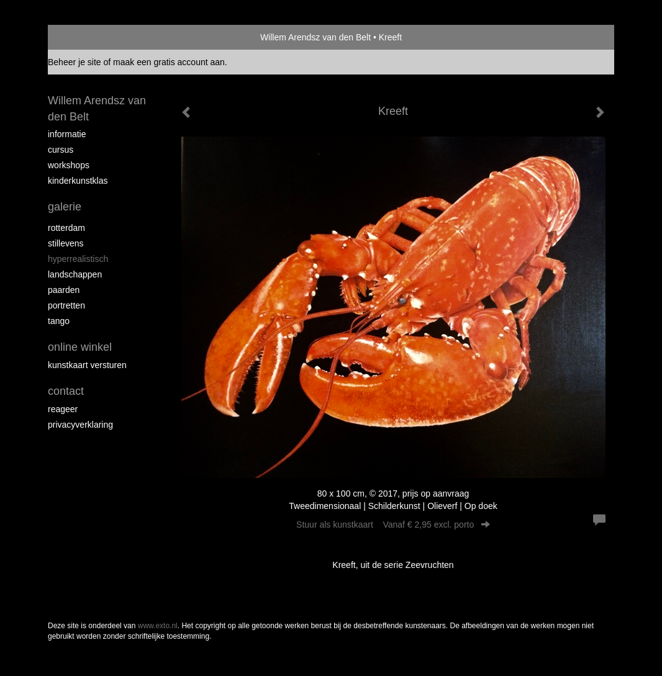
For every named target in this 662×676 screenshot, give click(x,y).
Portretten (66, 305)
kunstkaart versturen (87, 365)
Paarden (63, 290)
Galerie (64, 207)
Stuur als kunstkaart (393, 525)
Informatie (67, 134)
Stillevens (66, 243)
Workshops (68, 165)
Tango (59, 321)
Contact (66, 391)
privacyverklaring (80, 425)
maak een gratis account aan (169, 62)
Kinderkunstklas (78, 181)
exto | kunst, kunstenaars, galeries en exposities (83, 37)
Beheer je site (74, 62)
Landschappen (75, 274)
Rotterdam (66, 228)
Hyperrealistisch (78, 259)
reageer (63, 409)
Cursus (60, 150)
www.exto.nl (158, 625)
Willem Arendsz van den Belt (315, 37)
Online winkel (80, 347)
